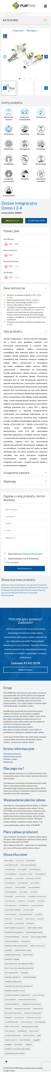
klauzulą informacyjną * (33, 554)
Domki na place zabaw (34, 928)
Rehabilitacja (22, 1031)
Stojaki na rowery (11, 1040)
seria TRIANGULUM (10, 892)
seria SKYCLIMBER (34, 887)
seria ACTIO (8, 887)
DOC (17, 244)
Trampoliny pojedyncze (13, 977)
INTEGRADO (8, 1017)
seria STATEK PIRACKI (25, 914)
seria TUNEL (30, 923)
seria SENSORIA (10, 901)
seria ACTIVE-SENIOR (25, 874)
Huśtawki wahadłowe (12, 937)
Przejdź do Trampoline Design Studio (17, 995)
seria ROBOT (8, 923)
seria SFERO (20, 860)
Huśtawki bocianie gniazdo (14, 932)
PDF (8, 244)
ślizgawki (29, 1044)
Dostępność (25, 149)
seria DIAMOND (23, 883)
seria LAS (40, 919)
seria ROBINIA (34, 883)
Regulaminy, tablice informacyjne (16, 946)
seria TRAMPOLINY (10, 874)
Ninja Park (8, 1008)
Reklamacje (8, 762)
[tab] (19, 78)
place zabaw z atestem (32, 703)
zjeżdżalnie (19, 1044)
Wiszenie (41, 134)
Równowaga (41, 164)
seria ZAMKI (9, 896)
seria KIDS (38, 914)
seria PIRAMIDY (10, 883)
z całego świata (27, 742)
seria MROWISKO (20, 887)
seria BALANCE (24, 905)
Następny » (32, 30)
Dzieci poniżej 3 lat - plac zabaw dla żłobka (19, 963)
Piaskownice (25, 941)
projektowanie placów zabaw (15, 1053)
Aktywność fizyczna (8, 118)
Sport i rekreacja (38, 995)
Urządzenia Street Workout (31, 1004)
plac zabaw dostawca (37, 693)
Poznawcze (41, 117)
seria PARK (31, 901)
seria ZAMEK (19, 923)
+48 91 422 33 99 (36, 221)
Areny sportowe (10, 999)
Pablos (12, 1071)
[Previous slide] (5, 56)
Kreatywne (8, 134)
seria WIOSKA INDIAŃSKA (13, 910)
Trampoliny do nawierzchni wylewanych (18, 986)
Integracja (41, 149)
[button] (8, 88)
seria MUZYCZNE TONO (33, 878)
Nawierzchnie (38, 1008)
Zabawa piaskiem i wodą (23, 950)
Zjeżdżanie (24, 134)
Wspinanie (8, 149)
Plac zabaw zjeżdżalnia (12, 719)
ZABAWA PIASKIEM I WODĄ (30, 1026)
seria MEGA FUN (40, 874)
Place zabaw (9, 860)
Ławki (39, 1035)
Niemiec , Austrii (9, 742)
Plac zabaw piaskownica (13, 727)
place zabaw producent (13, 845)
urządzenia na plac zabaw (27, 822)
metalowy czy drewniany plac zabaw (17, 1049)
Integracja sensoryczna (8, 180)
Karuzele (25, 937)
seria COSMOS (30, 919)
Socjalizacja (8, 164)
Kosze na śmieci (29, 1035)
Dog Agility (36, 1040)
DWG (17, 266)
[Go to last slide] (5, 88)
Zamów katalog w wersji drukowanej (23, 558)
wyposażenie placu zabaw (14, 825)
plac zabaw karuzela (11, 729)
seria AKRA (21, 901)
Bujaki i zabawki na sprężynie (15, 928)
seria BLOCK (8, 878)
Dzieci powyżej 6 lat (11, 972)
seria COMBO (22, 869)
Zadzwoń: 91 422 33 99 (25, 663)
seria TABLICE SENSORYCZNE (37, 896)
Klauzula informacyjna (12, 756)
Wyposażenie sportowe (22, 1008)
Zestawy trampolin (29, 977)
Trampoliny (8, 950)
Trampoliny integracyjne (13, 981)
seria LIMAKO (30, 860)
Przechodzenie (9, 195)
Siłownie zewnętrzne (12, 1004)
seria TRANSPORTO (10, 914)
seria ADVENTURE (10, 905)
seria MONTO (19, 878)
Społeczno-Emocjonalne (24, 118)
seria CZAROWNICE (37, 905)
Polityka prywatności (12, 754)
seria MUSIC (19, 919)
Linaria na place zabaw (38, 937)
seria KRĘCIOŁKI (28, 910)
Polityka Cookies (10, 759)
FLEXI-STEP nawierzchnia (13, 1013)
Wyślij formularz (25, 670)
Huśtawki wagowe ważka (34, 932)
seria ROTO (40, 901)
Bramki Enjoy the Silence (27, 999)
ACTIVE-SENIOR (34, 1031)
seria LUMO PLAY (10, 869)
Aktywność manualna (41, 180)
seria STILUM (23, 892)
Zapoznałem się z (25, 554)
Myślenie (25, 179)
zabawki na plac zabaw (34, 732)
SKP (11, 277)
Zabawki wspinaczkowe (13, 955)
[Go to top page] (6, 1062)
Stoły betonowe (24, 1040)
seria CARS (8, 919)
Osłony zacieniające (12, 941)
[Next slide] (46, 56)
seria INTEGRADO (34, 869)
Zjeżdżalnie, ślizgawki (12, 959)
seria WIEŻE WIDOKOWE (28, 865)
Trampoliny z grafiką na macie (15, 990)
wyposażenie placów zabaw (26, 805)
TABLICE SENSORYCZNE (12, 1026)
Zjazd (25, 164)
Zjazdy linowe (28, 955)
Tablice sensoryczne (37, 946)
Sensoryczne (19, 1017)
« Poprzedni (18, 30)
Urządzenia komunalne (13, 1035)
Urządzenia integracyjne (32, 1013)
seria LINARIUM (20, 896)
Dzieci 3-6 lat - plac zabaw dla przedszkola (19, 968)
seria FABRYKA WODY (11, 865)
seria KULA (33, 892)
